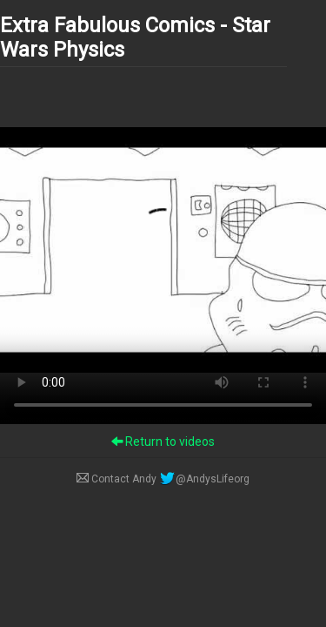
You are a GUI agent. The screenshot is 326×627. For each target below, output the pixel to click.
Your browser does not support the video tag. (163, 250)
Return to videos (163, 441)
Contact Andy (118, 479)
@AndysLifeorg (204, 479)
